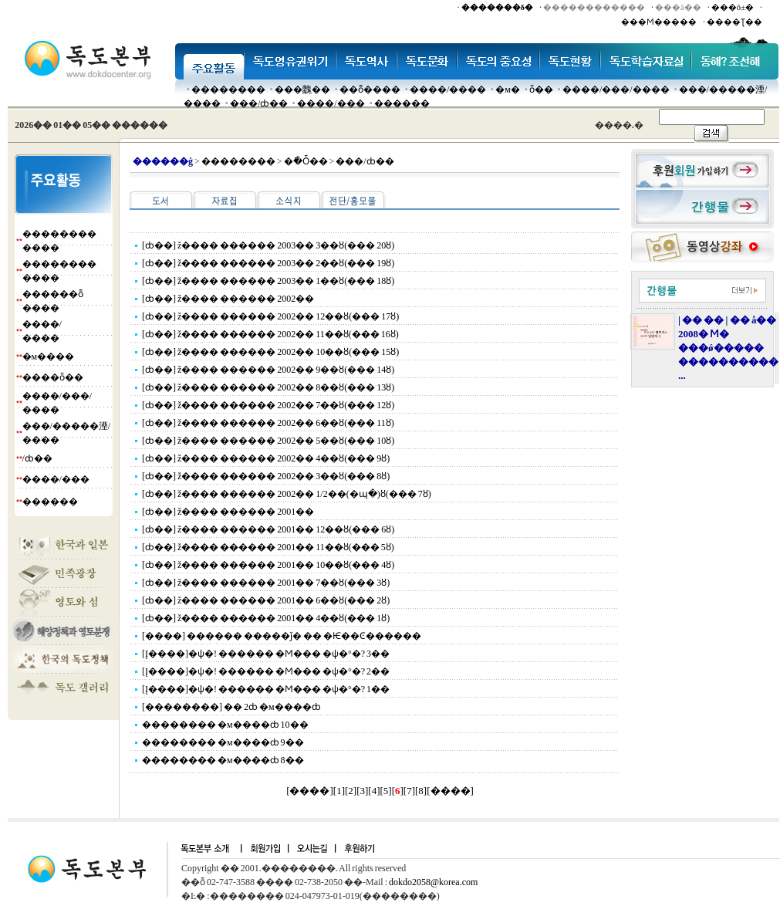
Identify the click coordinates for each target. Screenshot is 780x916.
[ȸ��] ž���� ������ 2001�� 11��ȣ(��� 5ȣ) (268, 547)
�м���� (48, 356)
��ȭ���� (369, 89)
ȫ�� (541, 89)
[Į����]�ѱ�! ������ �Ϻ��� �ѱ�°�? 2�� (266, 671)
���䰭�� (302, 89)
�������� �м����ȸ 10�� (225, 724)
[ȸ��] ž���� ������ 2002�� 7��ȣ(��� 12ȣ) (268, 405)
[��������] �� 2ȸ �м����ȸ (231, 706)
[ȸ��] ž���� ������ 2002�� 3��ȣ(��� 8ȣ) (266, 476)
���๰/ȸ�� (259, 103)
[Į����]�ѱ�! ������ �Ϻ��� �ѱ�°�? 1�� (266, 689)
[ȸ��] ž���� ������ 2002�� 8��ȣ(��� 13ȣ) (268, 387)
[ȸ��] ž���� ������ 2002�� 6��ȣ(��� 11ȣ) (268, 422)
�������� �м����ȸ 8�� (223, 760)
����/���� (448, 89)
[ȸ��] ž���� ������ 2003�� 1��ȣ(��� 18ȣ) (268, 280)
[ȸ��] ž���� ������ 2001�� (228, 511)
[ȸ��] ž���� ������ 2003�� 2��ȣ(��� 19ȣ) (268, 263)
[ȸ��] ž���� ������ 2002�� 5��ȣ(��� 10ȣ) (268, 440)
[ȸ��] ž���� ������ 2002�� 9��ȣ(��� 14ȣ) (268, 369)
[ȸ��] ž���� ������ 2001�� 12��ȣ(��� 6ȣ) (268, 529)
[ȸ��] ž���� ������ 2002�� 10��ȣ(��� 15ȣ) (270, 351)
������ (402, 103)
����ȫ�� (52, 377)
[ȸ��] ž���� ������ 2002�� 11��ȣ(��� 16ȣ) (270, 334)
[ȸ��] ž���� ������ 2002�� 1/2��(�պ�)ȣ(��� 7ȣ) (286, 493)
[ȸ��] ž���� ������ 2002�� (228, 298)
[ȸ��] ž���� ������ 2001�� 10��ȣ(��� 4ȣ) (268, 564)
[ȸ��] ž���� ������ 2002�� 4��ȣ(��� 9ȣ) (266, 458)
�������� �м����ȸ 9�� (223, 742)
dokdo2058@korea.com (433, 882)
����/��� (330, 103)
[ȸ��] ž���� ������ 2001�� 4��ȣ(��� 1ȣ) (266, 618)
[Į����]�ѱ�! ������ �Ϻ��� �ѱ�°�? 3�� (266, 653)
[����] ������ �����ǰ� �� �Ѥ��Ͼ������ (281, 635)
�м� (507, 89)
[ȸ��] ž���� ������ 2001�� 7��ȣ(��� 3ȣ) (266, 582)
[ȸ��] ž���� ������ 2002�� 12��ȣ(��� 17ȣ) (270, 316)
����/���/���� (616, 89)
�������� (228, 89)
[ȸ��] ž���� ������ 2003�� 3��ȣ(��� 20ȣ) (268, 245)
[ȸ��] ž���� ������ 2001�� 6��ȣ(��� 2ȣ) (266, 600)
